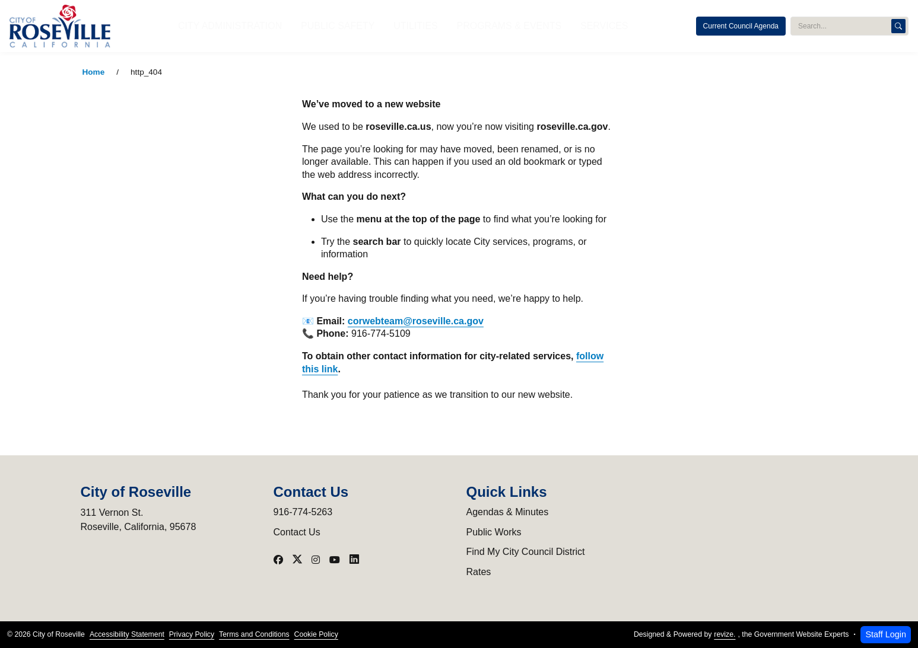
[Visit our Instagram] (316, 560)
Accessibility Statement (127, 634)
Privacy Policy (191, 634)
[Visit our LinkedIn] (354, 560)
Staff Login (885, 634)
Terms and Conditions (254, 634)
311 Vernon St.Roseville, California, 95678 (138, 519)
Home (93, 72)
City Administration (267, 25)
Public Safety (353, 25)
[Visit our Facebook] (278, 560)
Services (562, 25)
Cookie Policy (316, 634)
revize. (724, 634)
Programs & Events (487, 25)
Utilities (414, 25)
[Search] (898, 26)
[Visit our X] (297, 560)
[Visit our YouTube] (334, 560)
